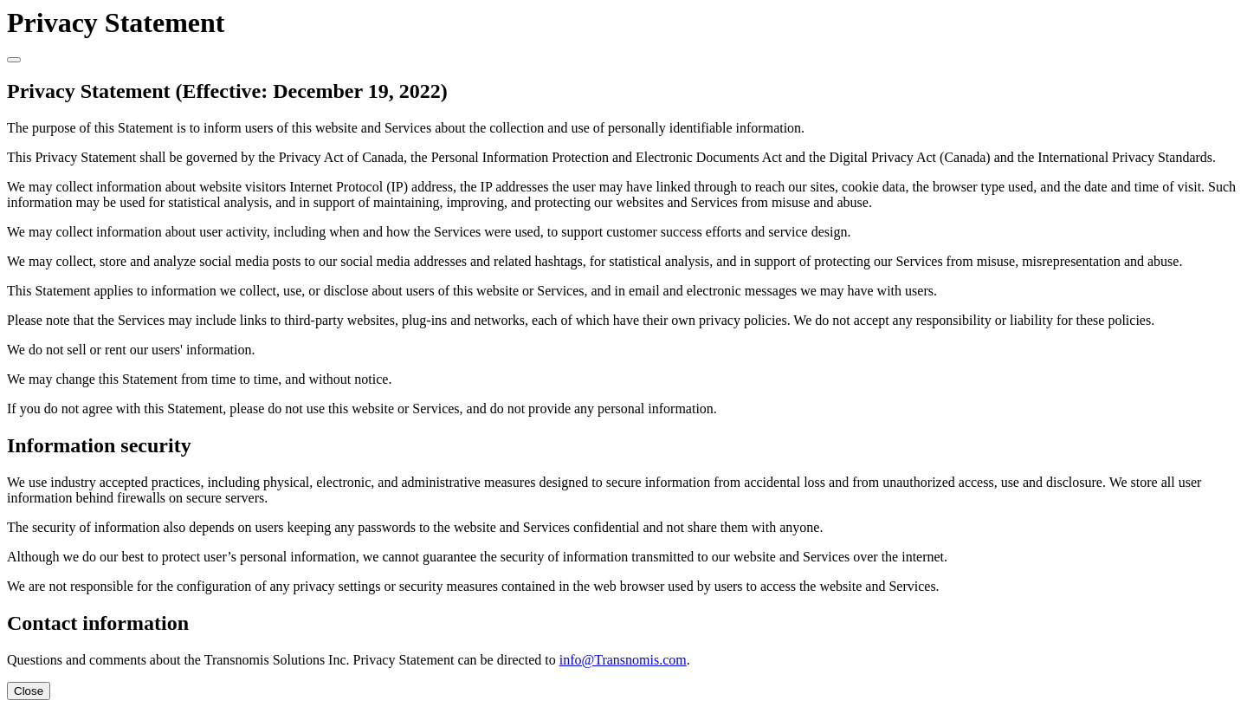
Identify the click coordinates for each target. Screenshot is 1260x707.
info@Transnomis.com (623, 659)
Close (28, 690)
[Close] (14, 59)
